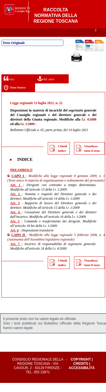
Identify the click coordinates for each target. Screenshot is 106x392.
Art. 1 (16, 194)
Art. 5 (15, 230)
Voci (9, 87)
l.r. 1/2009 (28, 133)
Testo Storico (14, 97)
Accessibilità (82, 377)
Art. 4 (15, 221)
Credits (80, 373)
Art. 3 (15, 212)
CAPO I (19, 185)
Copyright (81, 368)
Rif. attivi (45, 87)
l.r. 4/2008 (89, 128)
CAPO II (19, 244)
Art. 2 (16, 203)
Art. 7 (15, 253)
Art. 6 (14, 239)
